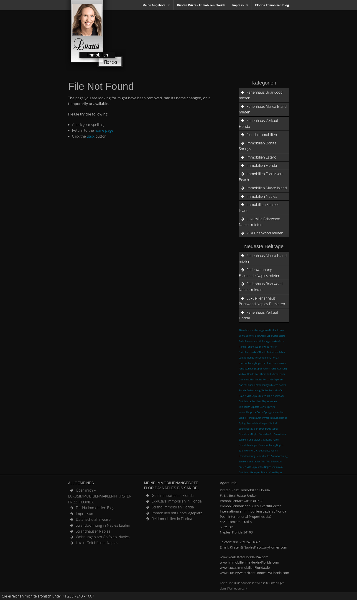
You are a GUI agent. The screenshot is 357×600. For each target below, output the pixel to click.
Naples (264, 423)
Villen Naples (275, 472)
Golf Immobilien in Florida (173, 495)
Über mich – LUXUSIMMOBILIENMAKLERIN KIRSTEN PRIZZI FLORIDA (99, 496)
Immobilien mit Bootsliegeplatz (177, 512)
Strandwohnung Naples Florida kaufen (258, 450)
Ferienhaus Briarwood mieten (261, 95)
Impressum (240, 5)
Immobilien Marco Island (267, 187)
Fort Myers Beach (276, 374)
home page (104, 130)
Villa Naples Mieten (258, 472)
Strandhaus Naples (268, 428)
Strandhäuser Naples (93, 531)
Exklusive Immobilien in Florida (177, 501)
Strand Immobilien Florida (173, 507)
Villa (263, 461)
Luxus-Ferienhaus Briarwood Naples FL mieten (262, 301)
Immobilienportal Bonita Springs (255, 412)
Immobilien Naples (262, 196)
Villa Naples (252, 467)
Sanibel (273, 423)
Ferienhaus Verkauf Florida (258, 123)
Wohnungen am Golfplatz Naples (103, 536)
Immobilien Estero (261, 157)
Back (90, 136)
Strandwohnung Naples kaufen (254, 456)
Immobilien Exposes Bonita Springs (257, 406)
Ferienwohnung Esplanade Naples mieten (259, 272)
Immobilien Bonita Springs (257, 146)
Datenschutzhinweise (93, 519)
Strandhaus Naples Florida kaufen (256, 434)
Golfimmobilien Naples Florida (254, 379)
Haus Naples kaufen (266, 401)
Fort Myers (260, 374)
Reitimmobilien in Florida (172, 518)
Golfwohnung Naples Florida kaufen (265, 390)
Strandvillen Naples (248, 445)
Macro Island (253, 423)
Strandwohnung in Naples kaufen (103, 525)
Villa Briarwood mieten (265, 233)
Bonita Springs (246, 335)
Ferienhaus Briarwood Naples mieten (261, 286)
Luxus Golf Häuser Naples (97, 542)
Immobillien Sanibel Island (258, 207)
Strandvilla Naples (270, 439)
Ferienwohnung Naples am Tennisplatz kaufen (262, 363)
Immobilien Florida (262, 165)
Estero (282, 335)
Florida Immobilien (262, 134)
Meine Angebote (154, 5)
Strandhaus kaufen (248, 428)
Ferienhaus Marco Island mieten (263, 109)
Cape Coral (272, 335)
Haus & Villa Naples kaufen (252, 395)
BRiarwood (260, 335)
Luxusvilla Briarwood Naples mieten (259, 221)
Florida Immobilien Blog (272, 5)
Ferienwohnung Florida (267, 357)
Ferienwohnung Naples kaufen (254, 368)
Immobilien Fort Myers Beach (261, 176)
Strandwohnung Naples (271, 445)
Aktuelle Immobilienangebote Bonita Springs (261, 330)
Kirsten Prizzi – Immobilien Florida (201, 5)
